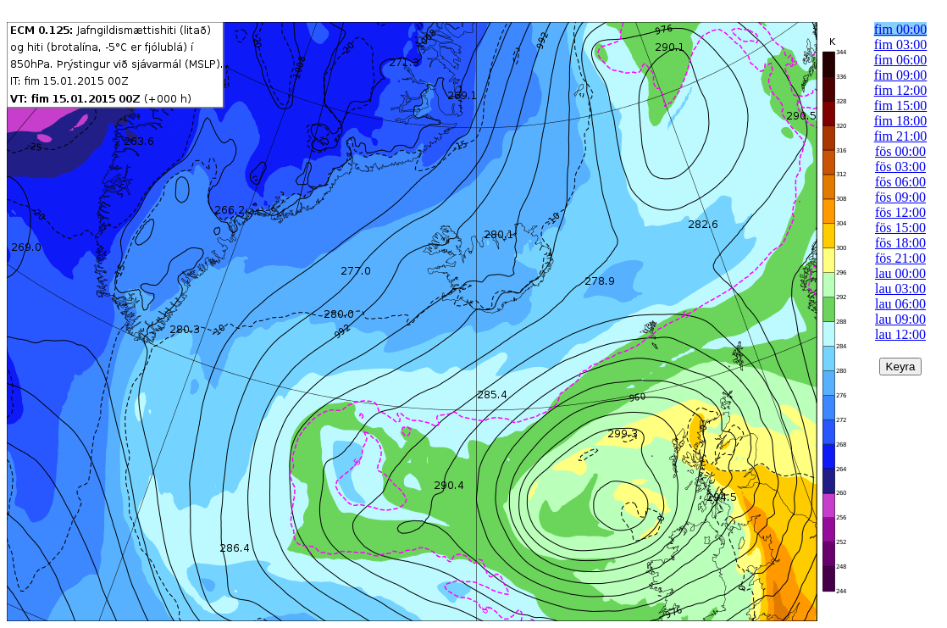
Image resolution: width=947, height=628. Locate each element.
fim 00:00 (901, 29)
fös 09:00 (900, 197)
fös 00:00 (900, 151)
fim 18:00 (901, 121)
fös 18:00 (900, 243)
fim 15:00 (901, 105)
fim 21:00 (901, 136)
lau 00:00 (900, 273)
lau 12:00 (900, 334)
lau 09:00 (900, 319)
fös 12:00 (900, 212)
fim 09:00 (901, 75)
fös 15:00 (900, 227)
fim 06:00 (901, 60)
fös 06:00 (900, 182)
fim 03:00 (901, 44)
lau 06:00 (900, 304)
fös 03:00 (900, 166)
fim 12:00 (901, 90)
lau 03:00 (900, 288)
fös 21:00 (900, 258)
